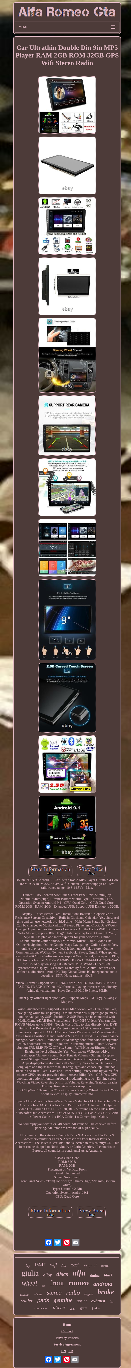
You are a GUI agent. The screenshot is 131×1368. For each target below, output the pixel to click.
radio (73, 1292)
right (72, 1309)
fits (63, 1265)
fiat (111, 1301)
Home (67, 1324)
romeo (79, 1282)
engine (88, 1294)
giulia (30, 1273)
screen (104, 1265)
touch (74, 1265)
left (28, 1265)
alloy (47, 1275)
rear (40, 1263)
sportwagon (41, 1308)
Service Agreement (67, 1344)
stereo (54, 1292)
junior (96, 1308)
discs (62, 1274)
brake (105, 1292)
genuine (63, 1300)
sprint (82, 1301)
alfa (79, 1272)
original (90, 1265)
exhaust (98, 1300)
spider (27, 1300)
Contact (67, 1331)
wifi (53, 1264)
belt (43, 1285)
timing (95, 1275)
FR (71, 1351)
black (108, 1275)
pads (43, 1300)
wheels (38, 1294)
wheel (29, 1283)
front (57, 1283)
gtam (83, 1308)
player (59, 1307)
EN (63, 1351)
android (102, 1284)
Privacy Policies (67, 1338)
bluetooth (24, 1295)
